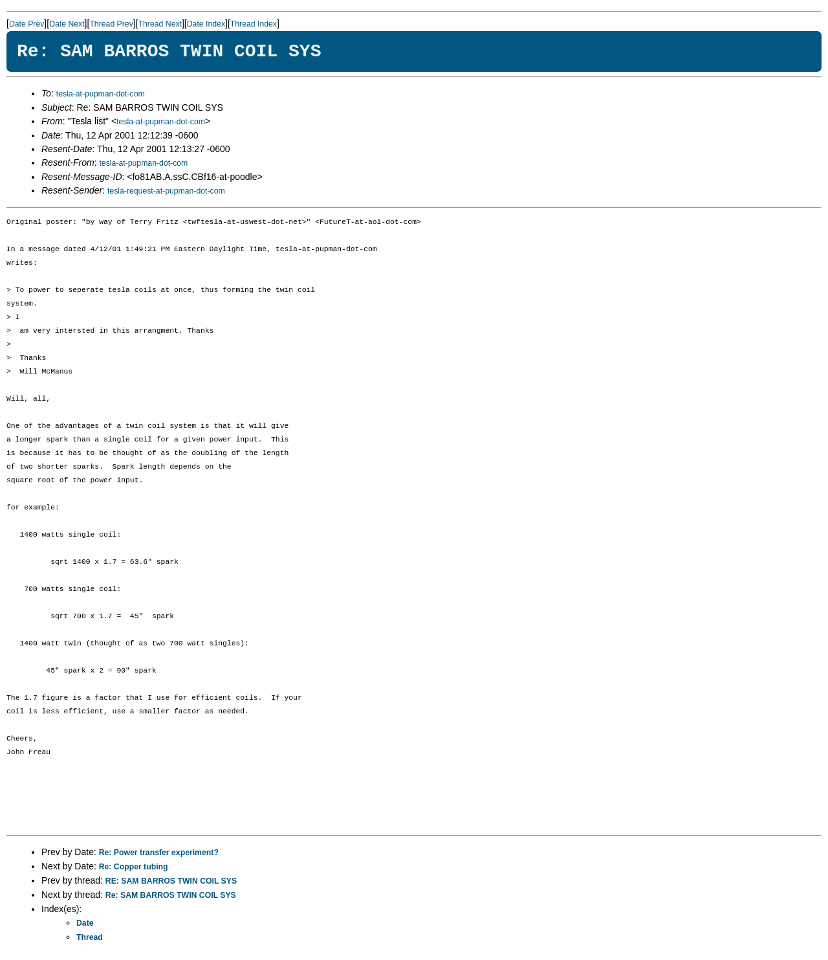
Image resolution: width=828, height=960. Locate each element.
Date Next (66, 23)
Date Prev (26, 23)
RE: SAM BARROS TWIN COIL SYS (171, 881)
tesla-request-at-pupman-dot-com (166, 190)
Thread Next (160, 23)
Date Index (206, 23)
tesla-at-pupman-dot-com (100, 93)
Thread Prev (111, 23)
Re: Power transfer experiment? (159, 852)
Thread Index (253, 23)
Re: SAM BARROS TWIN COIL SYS (170, 895)
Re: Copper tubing (133, 866)
